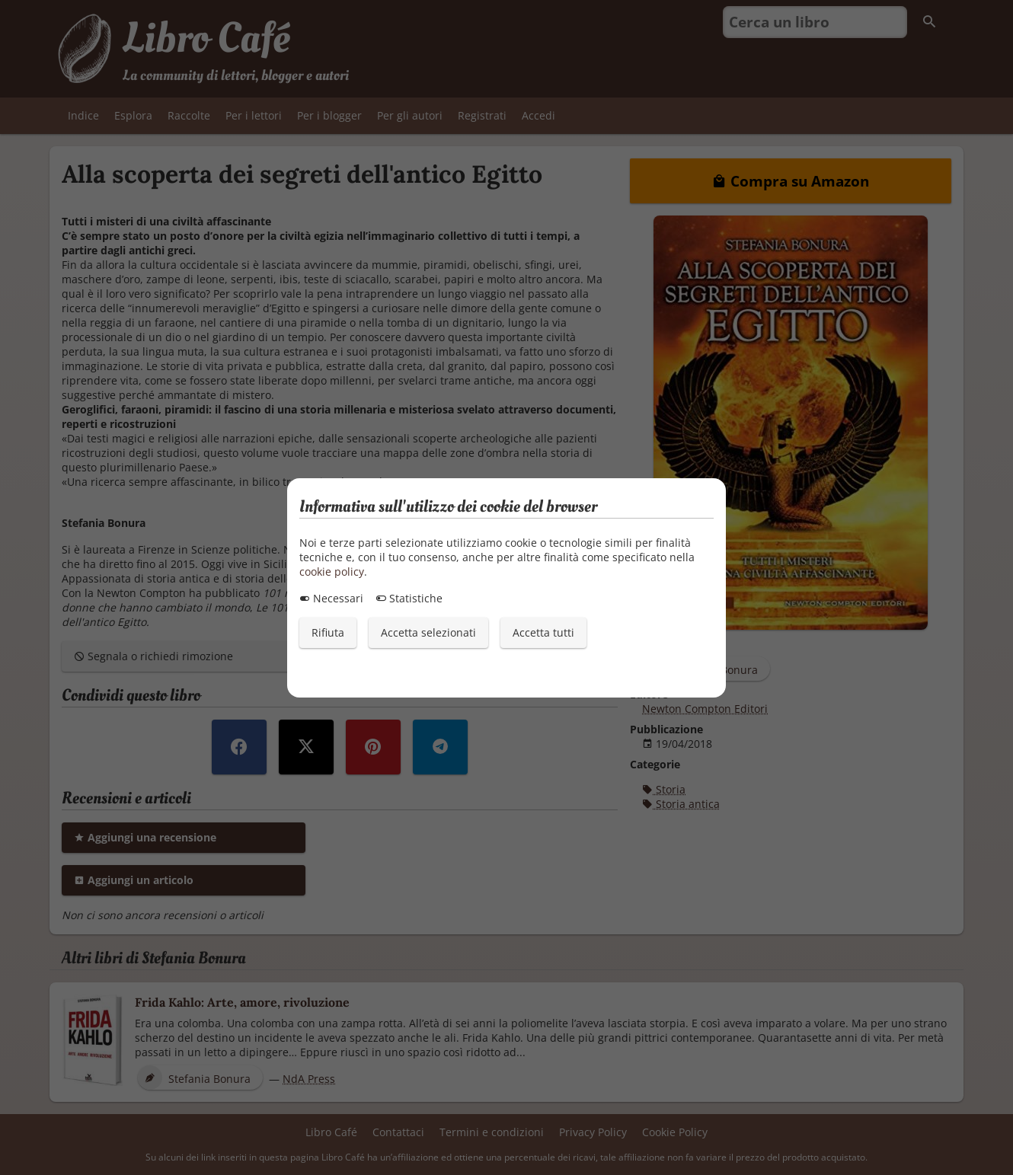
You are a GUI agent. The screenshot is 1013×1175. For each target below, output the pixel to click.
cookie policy (331, 571)
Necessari (331, 598)
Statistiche (409, 598)
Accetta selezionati (428, 632)
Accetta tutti (543, 632)
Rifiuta (328, 632)
